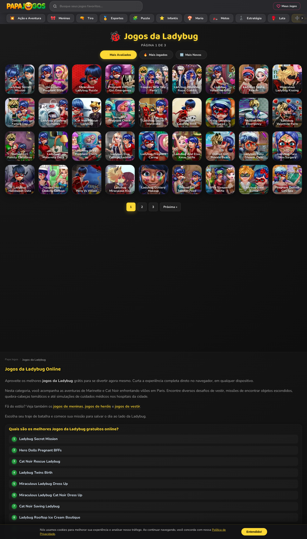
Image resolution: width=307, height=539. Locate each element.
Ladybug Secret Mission (38, 438)
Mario (194, 18)
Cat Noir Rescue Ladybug (39, 461)
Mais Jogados (156, 55)
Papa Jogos (11, 359)
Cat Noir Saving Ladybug (39, 506)
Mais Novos (190, 55)
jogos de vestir (127, 406)
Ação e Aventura (24, 18)
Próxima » (170, 207)
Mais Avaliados (120, 55)
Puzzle (141, 18)
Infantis (168, 18)
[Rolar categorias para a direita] (302, 18)
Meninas (59, 18)
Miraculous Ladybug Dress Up (43, 483)
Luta (277, 18)
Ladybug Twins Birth (35, 472)
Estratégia (250, 18)
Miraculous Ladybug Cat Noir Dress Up (50, 495)
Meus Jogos (287, 6)
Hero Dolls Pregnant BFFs (40, 450)
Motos (220, 18)
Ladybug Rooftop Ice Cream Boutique (49, 517)
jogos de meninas (68, 406)
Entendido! (254, 531)
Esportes (112, 18)
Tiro (85, 18)
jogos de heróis (98, 406)
